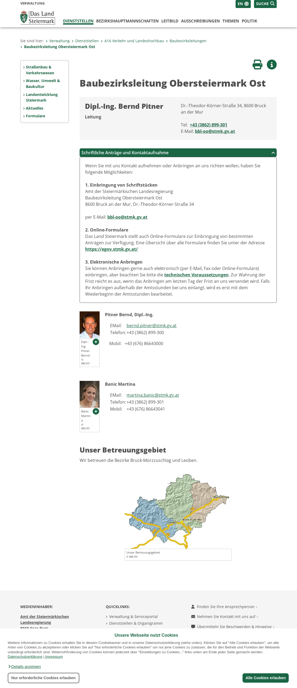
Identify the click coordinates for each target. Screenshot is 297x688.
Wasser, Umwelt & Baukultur (43, 83)
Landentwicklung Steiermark (42, 97)
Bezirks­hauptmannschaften (127, 21)
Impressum (54, 657)
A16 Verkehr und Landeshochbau (132, 40)
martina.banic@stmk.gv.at (153, 395)
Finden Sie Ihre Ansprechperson (224, 606)
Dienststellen (78, 21)
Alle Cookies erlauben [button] (265, 678)
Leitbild (169, 21)
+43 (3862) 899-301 (208, 125)
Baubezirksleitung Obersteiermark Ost (57, 46)
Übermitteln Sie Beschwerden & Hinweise (232, 626)
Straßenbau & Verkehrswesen (40, 69)
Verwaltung (58, 40)
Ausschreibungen (200, 21)
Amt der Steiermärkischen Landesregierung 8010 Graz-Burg (44, 622)
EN (240, 3)
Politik (249, 21)
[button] (24, 666)
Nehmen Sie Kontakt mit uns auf (224, 616)
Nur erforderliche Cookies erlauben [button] (43, 678)
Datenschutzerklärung (25, 657)
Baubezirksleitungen (186, 40)
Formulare (35, 115)
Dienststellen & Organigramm (136, 623)
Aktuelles (34, 108)
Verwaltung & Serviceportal (133, 616)
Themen (230, 21)
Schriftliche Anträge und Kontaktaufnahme (178, 153)
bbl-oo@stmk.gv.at (215, 131)
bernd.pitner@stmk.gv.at (152, 325)
